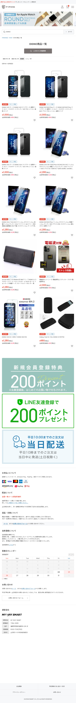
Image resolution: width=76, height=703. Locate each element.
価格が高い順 (15, 59)
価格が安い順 (6, 59)
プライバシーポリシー (19, 692)
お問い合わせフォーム (20, 524)
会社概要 (19, 686)
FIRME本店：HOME (7, 38)
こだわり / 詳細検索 (39, 51)
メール (5, 524)
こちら (11, 545)
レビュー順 (28, 59)
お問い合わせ (57, 692)
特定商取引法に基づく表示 (57, 686)
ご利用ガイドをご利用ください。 (18, 503)
